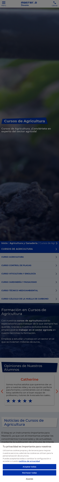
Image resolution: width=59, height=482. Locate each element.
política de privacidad (29, 461)
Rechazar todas (29, 473)
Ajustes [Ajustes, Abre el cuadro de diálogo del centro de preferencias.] (29, 479)
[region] (29, 462)
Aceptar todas (29, 467)
